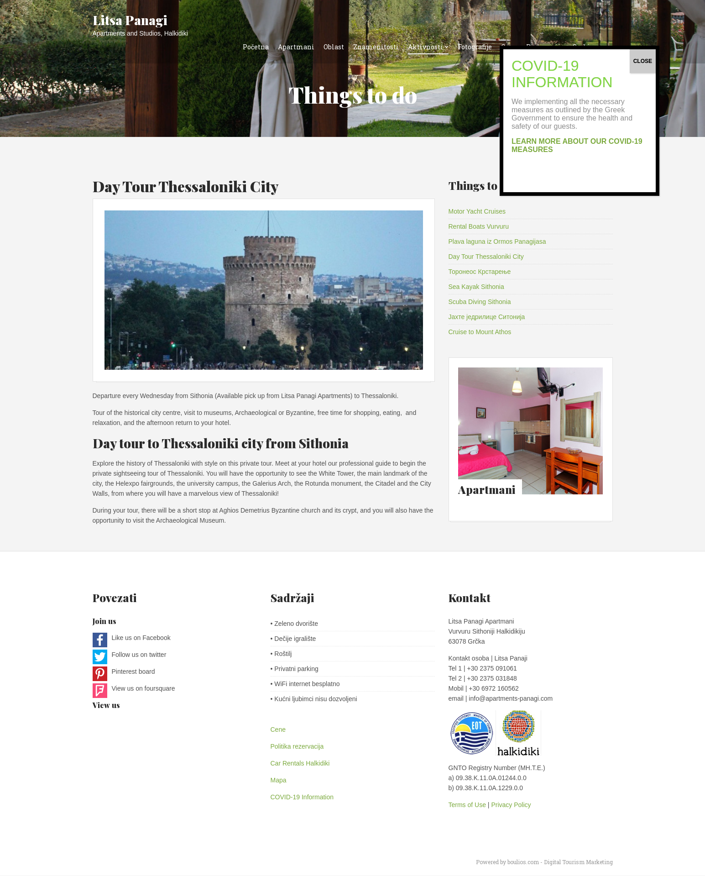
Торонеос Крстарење (480, 271)
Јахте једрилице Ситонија (487, 316)
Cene (278, 730)
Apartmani (296, 46)
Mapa (279, 780)
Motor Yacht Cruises (477, 211)
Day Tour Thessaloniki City (185, 186)
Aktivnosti (425, 46)
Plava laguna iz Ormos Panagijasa (497, 241)
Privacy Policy (511, 805)
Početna (256, 46)
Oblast (334, 46)
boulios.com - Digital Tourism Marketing (560, 862)
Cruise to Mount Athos (480, 332)
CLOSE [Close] (642, 61)
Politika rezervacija (297, 746)
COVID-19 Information (302, 797)
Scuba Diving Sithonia (480, 301)
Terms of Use (468, 805)
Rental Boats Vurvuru (479, 226)
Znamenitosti (376, 46)
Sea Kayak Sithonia (476, 286)
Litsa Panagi (130, 19)
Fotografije (475, 46)
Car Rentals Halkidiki (300, 763)
